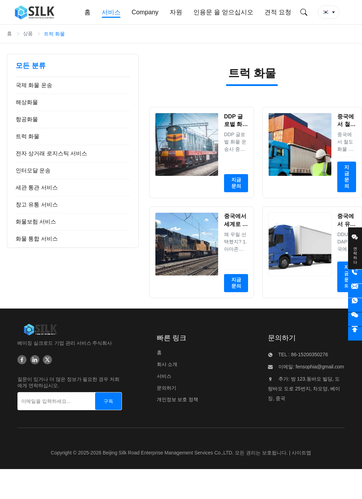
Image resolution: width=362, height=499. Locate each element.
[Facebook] (21, 359)
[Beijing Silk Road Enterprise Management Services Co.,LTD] (40, 329)
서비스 (164, 376)
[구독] (108, 401)
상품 (28, 33)
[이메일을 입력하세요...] (49, 401)
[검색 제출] (304, 12)
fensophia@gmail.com (319, 366)
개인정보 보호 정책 (178, 399)
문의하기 (166, 388)
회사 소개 (167, 364)
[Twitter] (47, 359)
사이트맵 (301, 452)
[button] (328, 12)
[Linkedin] (34, 359)
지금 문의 (236, 183)
